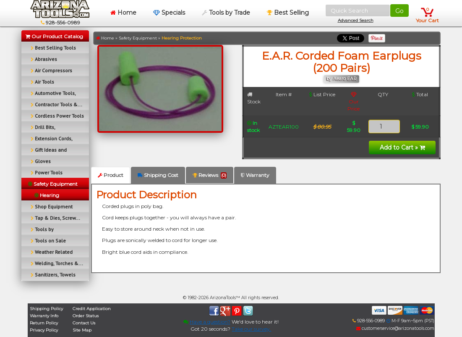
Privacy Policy (44, 330)
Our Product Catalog (54, 36)
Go (399, 11)
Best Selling (288, 12)
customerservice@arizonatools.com (395, 328)
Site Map (82, 330)
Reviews (210, 175)
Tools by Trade (226, 12)
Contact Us (84, 323)
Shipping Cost (158, 175)
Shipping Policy (46, 308)
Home (123, 12)
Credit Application (92, 308)
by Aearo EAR (341, 79)
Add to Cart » (402, 147)
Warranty (255, 175)
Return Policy (44, 323)
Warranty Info (44, 316)
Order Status (86, 316)
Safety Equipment (138, 38)
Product (110, 175)
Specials (169, 12)
